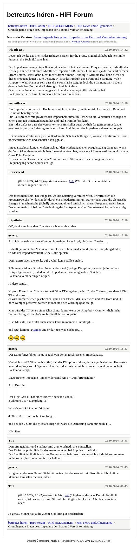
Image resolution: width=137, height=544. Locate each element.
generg (13, 235)
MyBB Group (103, 540)
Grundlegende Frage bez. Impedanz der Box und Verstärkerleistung (80, 37)
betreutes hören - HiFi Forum (50, 14)
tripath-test (16, 49)
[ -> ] (72, 181)
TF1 (11, 440)
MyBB (77, 540)
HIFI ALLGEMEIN (61, 26)
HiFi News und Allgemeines (95, 26)
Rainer (37, 329)
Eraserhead (16, 172)
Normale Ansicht (80, 41)
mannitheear (17, 103)
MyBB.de (56, 540)
